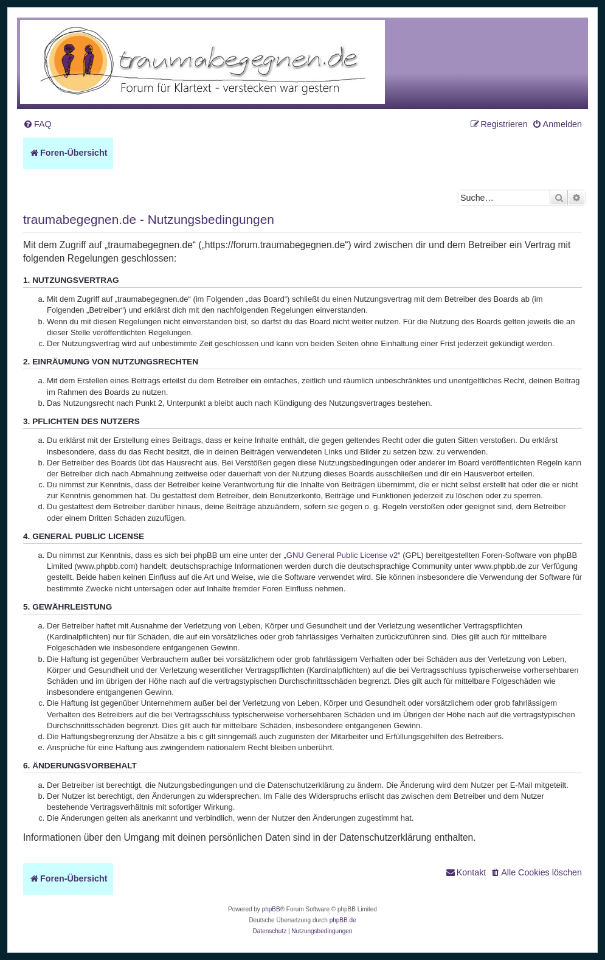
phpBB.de (343, 920)
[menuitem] (37, 124)
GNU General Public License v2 (342, 555)
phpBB (271, 909)
